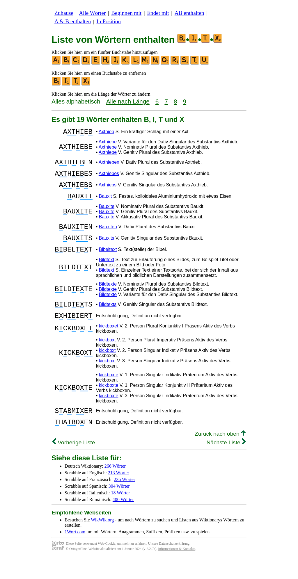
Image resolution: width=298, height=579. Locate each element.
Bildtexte (108, 297)
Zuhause (63, 13)
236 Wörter (124, 500)
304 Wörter (119, 507)
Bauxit (105, 204)
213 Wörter (118, 493)
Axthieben (109, 164)
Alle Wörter (92, 13)
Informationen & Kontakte (176, 570)
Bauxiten (108, 236)
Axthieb (106, 132)
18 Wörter (120, 513)
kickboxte (108, 392)
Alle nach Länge (128, 101)
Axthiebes (109, 177)
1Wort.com (75, 552)
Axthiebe (108, 143)
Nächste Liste (226, 463)
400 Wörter (123, 520)
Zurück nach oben (220, 455)
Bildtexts (107, 319)
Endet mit (158, 13)
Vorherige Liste (73, 463)
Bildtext (106, 273)
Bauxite (106, 215)
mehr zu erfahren (134, 564)
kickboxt (107, 357)
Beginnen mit (126, 13)
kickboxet (108, 343)
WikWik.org (102, 540)
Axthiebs (107, 190)
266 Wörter (115, 486)
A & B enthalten (72, 21)
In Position (108, 21)
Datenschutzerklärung (174, 564)
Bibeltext (108, 262)
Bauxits (106, 249)
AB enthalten (189, 13)
